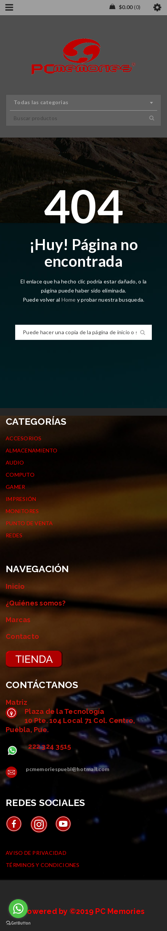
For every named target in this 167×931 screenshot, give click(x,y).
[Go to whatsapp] (18, 908)
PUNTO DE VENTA (29, 523)
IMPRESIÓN (21, 499)
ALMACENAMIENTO (32, 450)
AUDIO (15, 462)
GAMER (15, 486)
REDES (14, 535)
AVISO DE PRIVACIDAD (36, 853)
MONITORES (22, 511)
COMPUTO (20, 474)
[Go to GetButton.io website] (18, 923)
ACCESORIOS (24, 438)
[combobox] (83, 103)
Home (69, 299)
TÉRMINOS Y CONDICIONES (43, 865)
